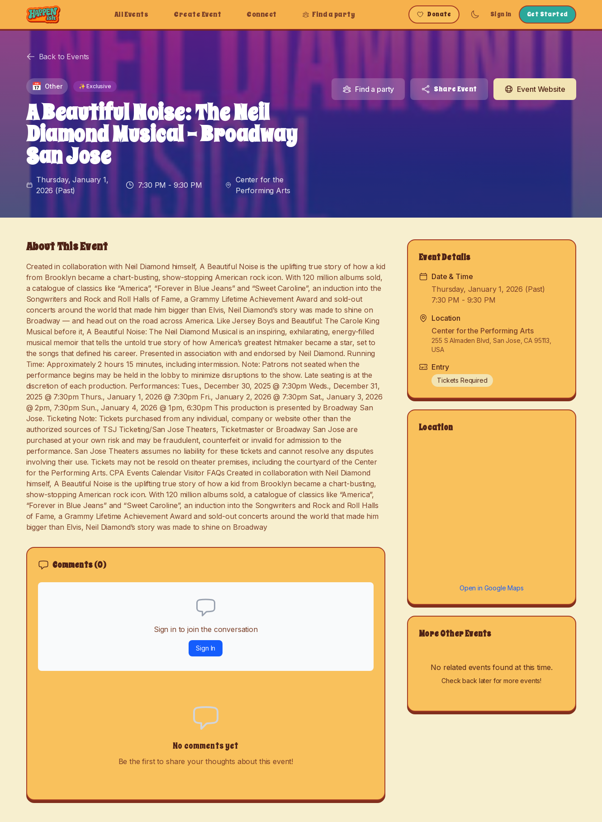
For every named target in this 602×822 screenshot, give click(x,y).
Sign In (501, 14)
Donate (434, 14)
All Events (131, 14)
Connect (261, 14)
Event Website (534, 89)
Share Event (449, 89)
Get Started (547, 14)
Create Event (197, 14)
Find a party (329, 14)
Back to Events (58, 56)
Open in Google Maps (492, 588)
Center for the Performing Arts (263, 185)
